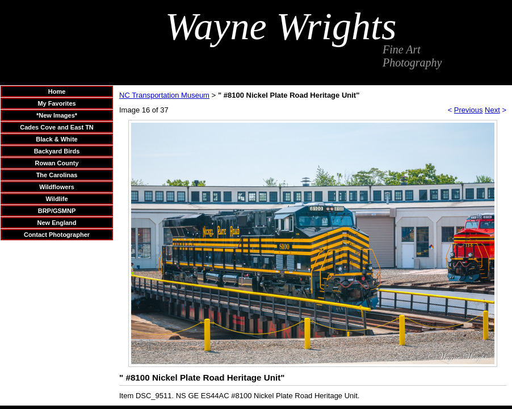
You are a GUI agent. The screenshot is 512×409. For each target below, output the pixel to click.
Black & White (56, 139)
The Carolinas (57, 175)
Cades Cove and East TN (57, 127)
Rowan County (57, 163)
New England (56, 222)
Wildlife (56, 198)
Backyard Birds (57, 151)
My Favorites (56, 103)
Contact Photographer (57, 234)
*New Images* (56, 115)
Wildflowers (56, 186)
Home (57, 91)
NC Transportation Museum (164, 95)
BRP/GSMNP (57, 210)
